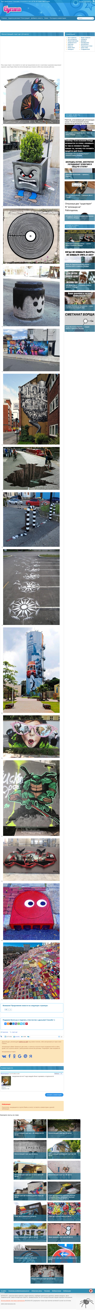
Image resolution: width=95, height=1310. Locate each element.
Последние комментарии (58, 18)
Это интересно (72, 39)
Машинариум (5, 1073)
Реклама (81, 1)
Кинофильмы (85, 42)
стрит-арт (15, 1032)
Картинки (5, 1032)
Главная (4, 18)
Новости (70, 46)
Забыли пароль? (9, 1)
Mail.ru (44, 1)
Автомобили (84, 44)
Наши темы (84, 47)
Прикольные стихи (86, 46)
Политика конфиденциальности (18, 1291)
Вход (2, 1)
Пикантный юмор (73, 41)
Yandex (48, 1)
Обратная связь (88, 1)
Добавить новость (37, 18)
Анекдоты (84, 39)
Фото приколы (72, 37)
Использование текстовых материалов (13, 1300)
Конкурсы (71, 49)
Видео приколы (85, 37)
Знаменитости (72, 42)
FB (34, 1)
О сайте (3, 1291)
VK (32, 1)
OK (36, 1)
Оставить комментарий (54, 1095)
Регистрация (16, 1)
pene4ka (17, 1036)
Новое (46, 18)
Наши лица (71, 47)
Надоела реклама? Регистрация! (19, 18)
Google (40, 1)
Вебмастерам (56, 1291)
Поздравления (85, 49)
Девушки (83, 41)
